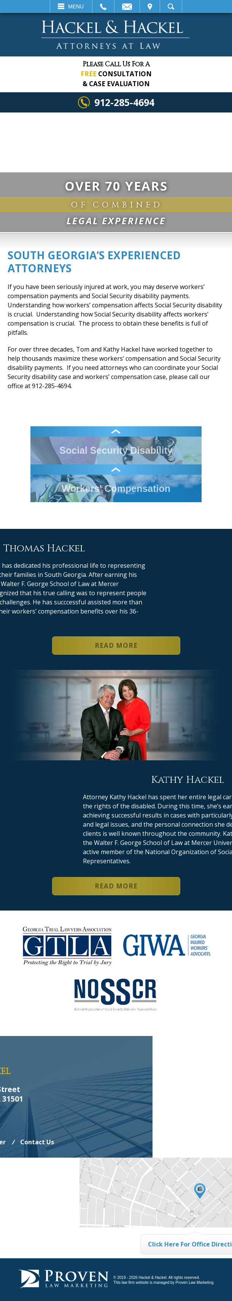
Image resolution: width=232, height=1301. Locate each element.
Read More (116, 645)
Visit (150, 6)
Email (127, 6)
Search (171, 6)
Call (103, 6)
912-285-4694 (124, 102)
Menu (76, 6)
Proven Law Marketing (194, 1282)
